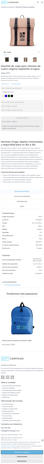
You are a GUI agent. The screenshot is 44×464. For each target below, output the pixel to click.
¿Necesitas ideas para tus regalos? (12, 390)
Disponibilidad (22, 201)
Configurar (22, 456)
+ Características (16, 84)
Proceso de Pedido (7, 406)
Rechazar (22, 461)
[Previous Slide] (38, 52)
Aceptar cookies (21, 452)
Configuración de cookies (9, 446)
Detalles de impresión (22, 196)
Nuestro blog (6, 397)
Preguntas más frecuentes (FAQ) (11, 420)
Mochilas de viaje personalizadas (25, 7)
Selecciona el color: (8, 92)
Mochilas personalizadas (8, 7)
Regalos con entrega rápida (10, 395)
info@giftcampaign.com (10, 431)
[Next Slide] (40, 52)
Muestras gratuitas (7, 418)
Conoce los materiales (8, 388)
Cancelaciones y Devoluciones (10, 413)
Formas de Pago (6, 416)
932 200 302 (6, 428)
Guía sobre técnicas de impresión (11, 385)
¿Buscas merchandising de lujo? (11, 392)
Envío (22, 206)
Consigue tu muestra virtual (9, 409)
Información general (7, 404)
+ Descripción (5, 84)
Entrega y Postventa (7, 411)
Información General (22, 191)
